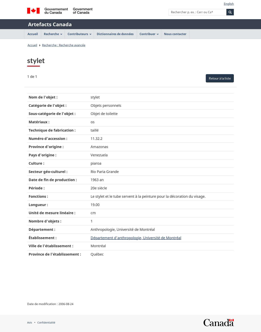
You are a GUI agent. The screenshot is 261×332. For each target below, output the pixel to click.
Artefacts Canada (50, 24)
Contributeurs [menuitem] (80, 34)
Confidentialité (46, 322)
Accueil (32, 45)
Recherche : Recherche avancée (63, 45)
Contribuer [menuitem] (149, 34)
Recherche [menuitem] (53, 34)
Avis (29, 322)
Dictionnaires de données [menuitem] (115, 34)
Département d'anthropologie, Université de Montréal (136, 237)
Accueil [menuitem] (33, 34)
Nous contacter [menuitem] (175, 34)
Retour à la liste (220, 78)
